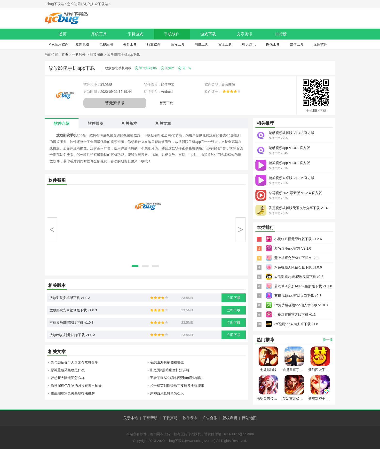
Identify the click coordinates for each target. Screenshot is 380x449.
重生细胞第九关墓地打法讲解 (73, 393)
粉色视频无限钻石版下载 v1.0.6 (298, 267)
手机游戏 (135, 34)
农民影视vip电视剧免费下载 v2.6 (298, 277)
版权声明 (229, 418)
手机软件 (172, 34)
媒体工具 (296, 44)
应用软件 (320, 44)
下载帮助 (150, 418)
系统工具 (99, 34)
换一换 (328, 340)
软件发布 (190, 418)
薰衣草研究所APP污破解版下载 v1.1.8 (303, 286)
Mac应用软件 (58, 44)
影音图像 (96, 54)
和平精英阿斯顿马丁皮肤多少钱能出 (177, 385)
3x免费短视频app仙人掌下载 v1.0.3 (301, 305)
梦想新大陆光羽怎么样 (68, 378)
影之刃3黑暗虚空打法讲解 (169, 370)
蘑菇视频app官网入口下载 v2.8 (297, 296)
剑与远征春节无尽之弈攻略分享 (74, 362)
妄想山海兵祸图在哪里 (167, 362)
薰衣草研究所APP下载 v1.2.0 (296, 258)
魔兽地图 (82, 44)
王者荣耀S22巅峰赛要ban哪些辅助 (176, 378)
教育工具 (130, 44)
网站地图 (249, 418)
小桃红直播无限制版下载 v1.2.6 (298, 239)
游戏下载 (208, 34)
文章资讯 (244, 34)
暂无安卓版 (115, 103)
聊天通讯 (249, 44)
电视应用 (106, 44)
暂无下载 (166, 103)
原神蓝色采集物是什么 (68, 370)
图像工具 (273, 44)
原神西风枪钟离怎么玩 (167, 393)
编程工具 (177, 44)
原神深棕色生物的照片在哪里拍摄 (76, 385)
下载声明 (170, 418)
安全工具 (225, 44)
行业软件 (153, 44)
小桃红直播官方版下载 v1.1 (295, 314)
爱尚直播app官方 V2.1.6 (292, 248)
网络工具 (201, 44)
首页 (63, 34)
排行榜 (281, 34)
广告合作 (210, 418)
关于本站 (130, 418)
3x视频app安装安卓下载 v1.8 (296, 324)
